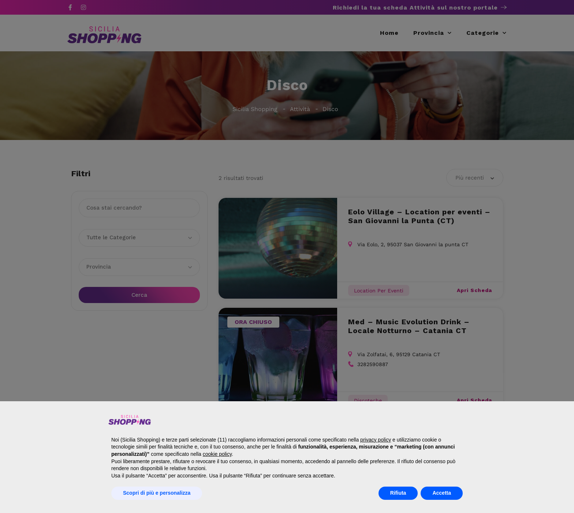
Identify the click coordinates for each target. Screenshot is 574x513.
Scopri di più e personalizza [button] (156, 493)
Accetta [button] (441, 493)
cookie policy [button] (217, 454)
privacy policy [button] (375, 440)
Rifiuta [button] (398, 493)
